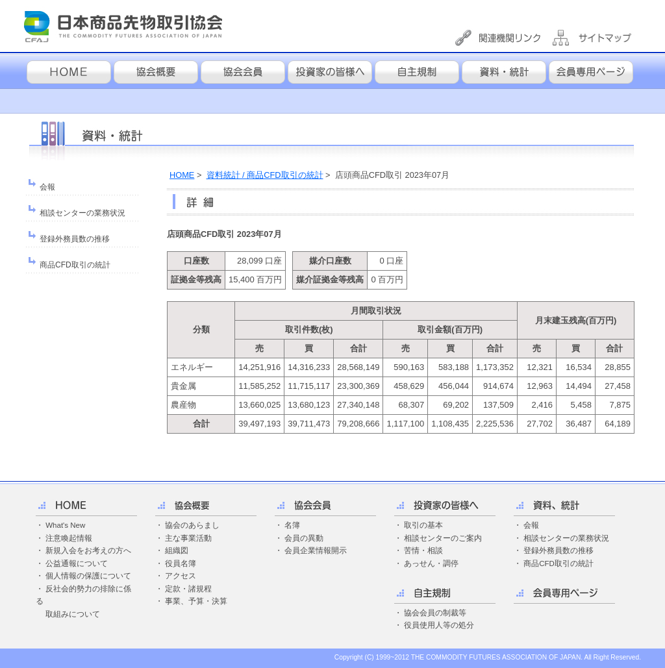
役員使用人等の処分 (439, 625)
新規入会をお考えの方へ (88, 550)
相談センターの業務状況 (82, 213)
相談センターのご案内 (443, 538)
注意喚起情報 (68, 538)
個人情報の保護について (88, 576)
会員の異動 (303, 538)
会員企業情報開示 (315, 550)
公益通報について (76, 563)
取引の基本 (423, 525)
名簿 (292, 525)
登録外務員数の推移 (75, 239)
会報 (47, 187)
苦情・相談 (423, 550)
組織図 (176, 550)
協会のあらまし (192, 525)
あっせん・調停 (431, 563)
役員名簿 (180, 563)
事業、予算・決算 (196, 601)
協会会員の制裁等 (435, 613)
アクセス (180, 576)
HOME (181, 175)
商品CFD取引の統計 (75, 265)
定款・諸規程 (188, 589)
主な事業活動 (188, 538)
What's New (65, 525)
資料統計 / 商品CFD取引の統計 (265, 175)
